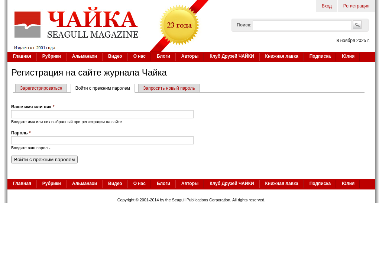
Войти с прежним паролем (105, 88)
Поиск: (244, 25)
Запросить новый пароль (169, 88)
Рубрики (51, 56)
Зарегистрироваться (41, 88)
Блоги (163, 56)
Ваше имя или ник (32, 106)
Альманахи (84, 56)
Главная (22, 56)
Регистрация (356, 6)
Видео (115, 56)
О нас (139, 56)
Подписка (320, 56)
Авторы (190, 56)
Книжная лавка (281, 56)
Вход (327, 6)
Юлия (348, 56)
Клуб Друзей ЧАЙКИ (232, 56)
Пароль (21, 132)
